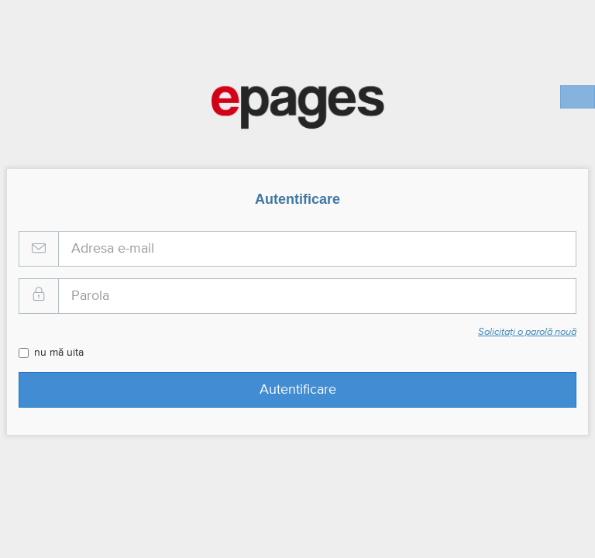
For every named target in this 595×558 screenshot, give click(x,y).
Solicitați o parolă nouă (527, 332)
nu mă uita (51, 352)
